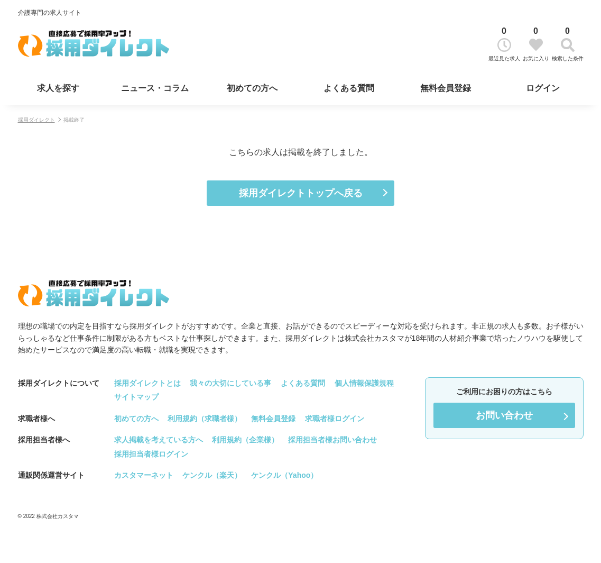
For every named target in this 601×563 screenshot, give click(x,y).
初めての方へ (252, 88)
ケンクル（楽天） (212, 475)
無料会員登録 (445, 88)
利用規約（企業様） (245, 439)
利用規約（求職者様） (205, 418)
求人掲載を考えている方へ (158, 439)
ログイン (543, 88)
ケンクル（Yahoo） (284, 475)
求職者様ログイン (334, 418)
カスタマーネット (143, 475)
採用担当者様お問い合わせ (332, 439)
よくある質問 (348, 88)
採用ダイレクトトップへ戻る (301, 193)
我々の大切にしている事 (230, 383)
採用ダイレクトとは (147, 383)
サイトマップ (136, 397)
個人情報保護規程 (364, 383)
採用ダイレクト (36, 120)
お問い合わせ (504, 415)
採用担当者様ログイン (151, 454)
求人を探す (58, 88)
